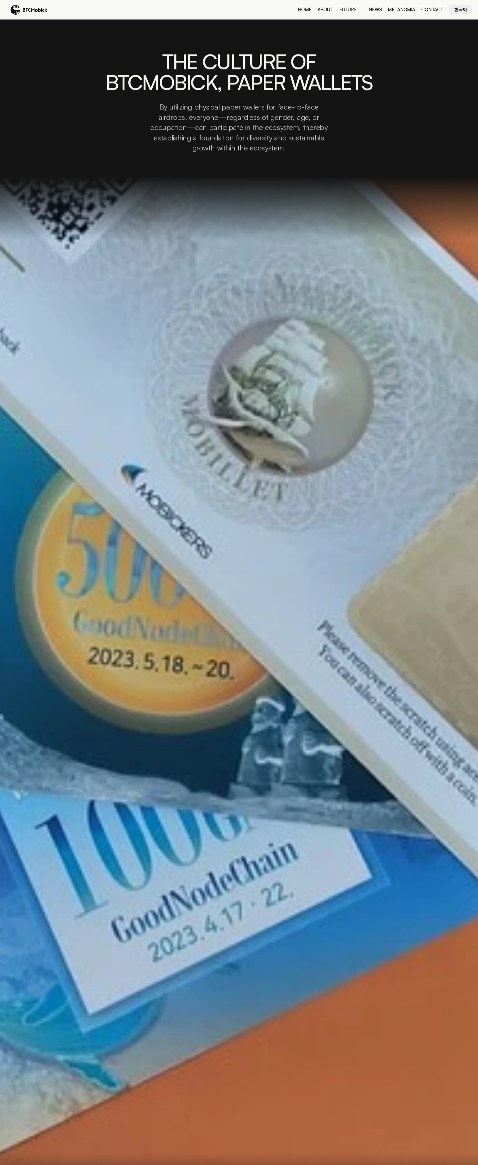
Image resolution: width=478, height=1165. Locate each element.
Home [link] (304, 10)
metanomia (401, 10)
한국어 (460, 9)
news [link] (375, 10)
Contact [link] (432, 10)
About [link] (325, 10)
